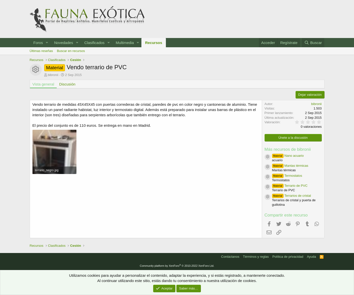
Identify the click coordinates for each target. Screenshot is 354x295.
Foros (38, 42)
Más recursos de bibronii (288, 149)
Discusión (67, 84)
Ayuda (311, 256)
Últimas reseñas (41, 51)
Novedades (63, 42)
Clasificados (94, 42)
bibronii (53, 75)
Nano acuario (288, 156)
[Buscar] (313, 42)
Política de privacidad (287, 256)
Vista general (43, 84)
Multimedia (125, 42)
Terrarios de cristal (291, 196)
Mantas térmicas (290, 166)
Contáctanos (230, 256)
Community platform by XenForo (177, 265)
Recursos (153, 42)
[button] (46, 42)
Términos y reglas (256, 256)
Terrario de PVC (290, 186)
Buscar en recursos (71, 51)
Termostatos (287, 176)
